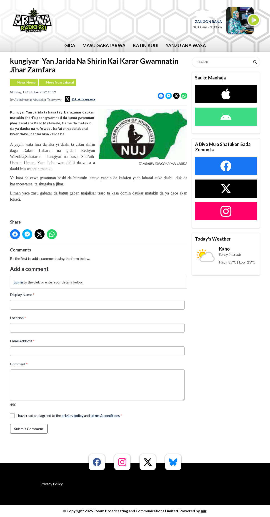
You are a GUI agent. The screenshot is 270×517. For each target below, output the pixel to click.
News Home (26, 82)
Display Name (22, 294)
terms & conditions (105, 415)
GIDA (69, 45)
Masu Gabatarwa (103, 45)
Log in (18, 282)
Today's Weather (213, 238)
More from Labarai (60, 82)
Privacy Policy (51, 484)
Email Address (22, 340)
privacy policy (72, 415)
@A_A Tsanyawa (80, 99)
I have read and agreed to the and (69, 415)
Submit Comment (29, 428)
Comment (19, 364)
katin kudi (145, 45)
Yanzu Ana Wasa (186, 45)
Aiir (203, 511)
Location (18, 317)
